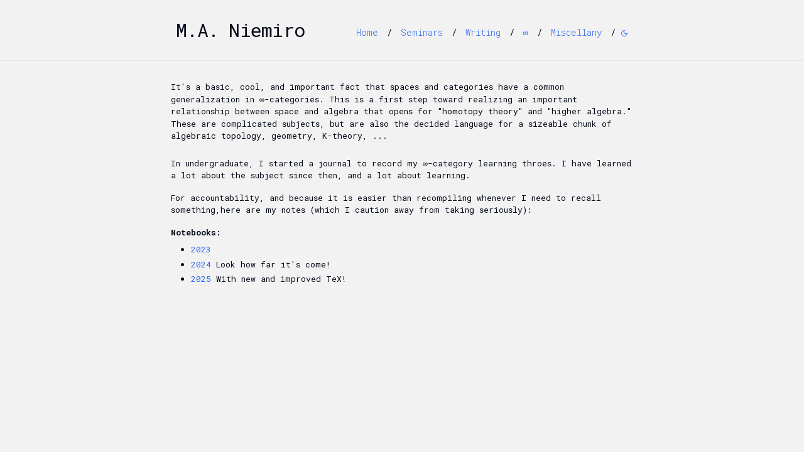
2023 (201, 249)
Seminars (422, 32)
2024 (201, 264)
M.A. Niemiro (240, 30)
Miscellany (576, 32)
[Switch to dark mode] (624, 33)
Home (367, 32)
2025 (201, 278)
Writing (483, 32)
